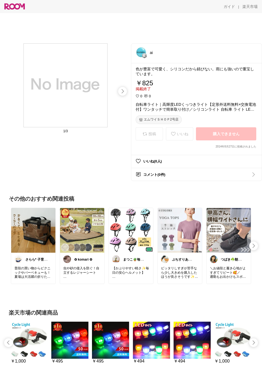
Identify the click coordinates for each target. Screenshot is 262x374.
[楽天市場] (250, 6)
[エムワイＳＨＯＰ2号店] (159, 119)
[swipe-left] (8, 342)
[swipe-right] (122, 91)
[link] (33, 230)
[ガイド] (229, 6)
